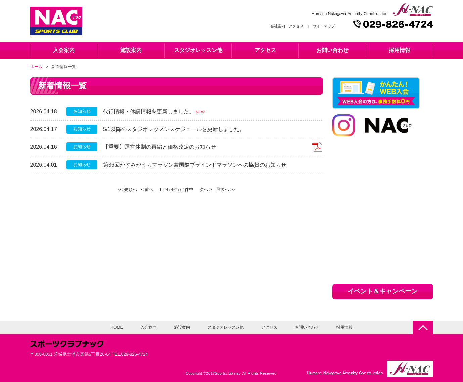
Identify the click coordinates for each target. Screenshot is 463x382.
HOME (116, 327)
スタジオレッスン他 (198, 50)
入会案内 (64, 50)
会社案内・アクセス (287, 26)
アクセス (265, 50)
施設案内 (131, 50)
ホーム (36, 67)
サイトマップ (324, 26)
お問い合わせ (332, 50)
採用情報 (399, 50)
